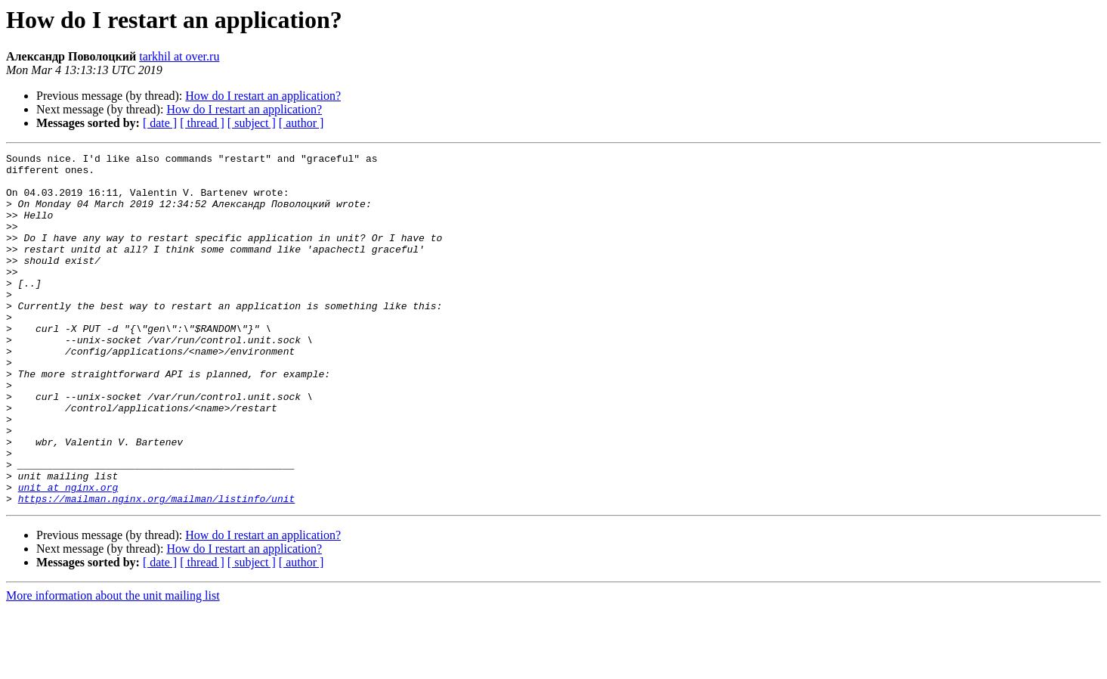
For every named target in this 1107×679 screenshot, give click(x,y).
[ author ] (301, 122)
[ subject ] (251, 122)
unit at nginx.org (68, 555)
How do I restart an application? (263, 95)
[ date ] (160, 122)
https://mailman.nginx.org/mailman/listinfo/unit (156, 568)
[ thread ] (202, 122)
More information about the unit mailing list (113, 665)
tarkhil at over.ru (179, 56)
